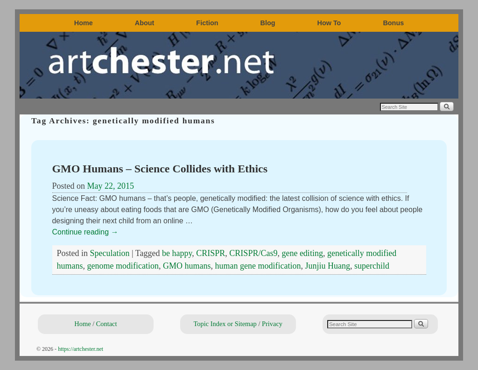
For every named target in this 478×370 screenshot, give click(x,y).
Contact (106, 323)
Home (83, 23)
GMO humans (187, 265)
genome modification (123, 265)
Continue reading (85, 232)
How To (329, 23)
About (145, 23)
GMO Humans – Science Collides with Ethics (159, 169)
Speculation (110, 253)
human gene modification (258, 265)
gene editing (302, 253)
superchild (371, 265)
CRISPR (210, 253)
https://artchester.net (80, 349)
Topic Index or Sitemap (225, 323)
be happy (177, 253)
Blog (267, 23)
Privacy (272, 323)
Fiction (207, 23)
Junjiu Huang (327, 265)
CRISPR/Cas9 (253, 253)
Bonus (393, 23)
